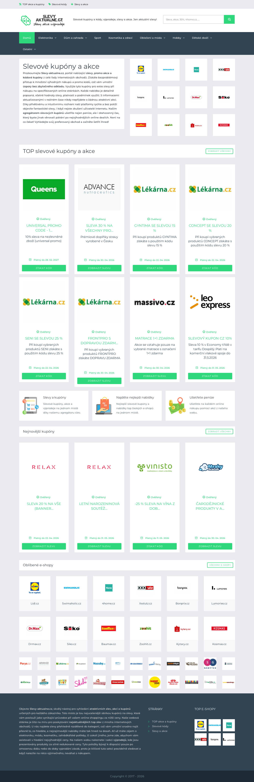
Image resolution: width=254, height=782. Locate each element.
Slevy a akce (79, 4)
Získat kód (44, 268)
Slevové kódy (57, 4)
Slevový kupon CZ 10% (210, 338)
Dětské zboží (202, 37)
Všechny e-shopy (220, 565)
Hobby (178, 37)
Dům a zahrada (75, 37)
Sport (97, 37)
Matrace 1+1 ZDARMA (154, 338)
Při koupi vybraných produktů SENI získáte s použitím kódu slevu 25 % (44, 349)
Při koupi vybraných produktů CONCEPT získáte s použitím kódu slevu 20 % (210, 241)
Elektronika (47, 37)
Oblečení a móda (152, 37)
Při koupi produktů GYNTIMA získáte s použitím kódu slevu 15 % (155, 241)
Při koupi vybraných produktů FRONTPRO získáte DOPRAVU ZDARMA (99, 354)
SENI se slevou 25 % (44, 338)
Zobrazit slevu (99, 268)
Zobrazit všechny (219, 151)
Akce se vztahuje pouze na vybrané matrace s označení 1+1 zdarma (155, 349)
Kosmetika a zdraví (120, 37)
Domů (27, 37)
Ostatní (29, 49)
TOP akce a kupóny (32, 4)
